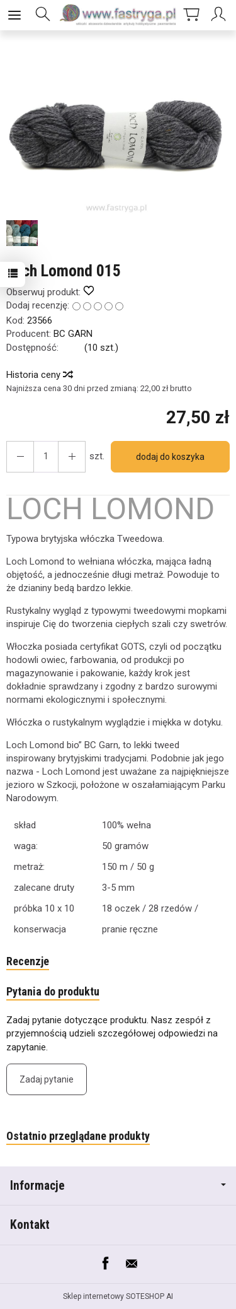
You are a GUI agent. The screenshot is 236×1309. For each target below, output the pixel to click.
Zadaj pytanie (47, 1079)
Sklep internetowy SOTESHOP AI (118, 1296)
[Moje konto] (220, 15)
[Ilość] (46, 457)
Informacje (118, 1185)
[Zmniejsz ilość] (72, 457)
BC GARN (73, 333)
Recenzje (27, 961)
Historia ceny (39, 374)
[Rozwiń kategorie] (14, 15)
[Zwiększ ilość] (20, 457)
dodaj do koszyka (170, 457)
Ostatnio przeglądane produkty (78, 1135)
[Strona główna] (118, 15)
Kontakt (30, 1225)
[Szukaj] (43, 15)
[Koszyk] (191, 15)
